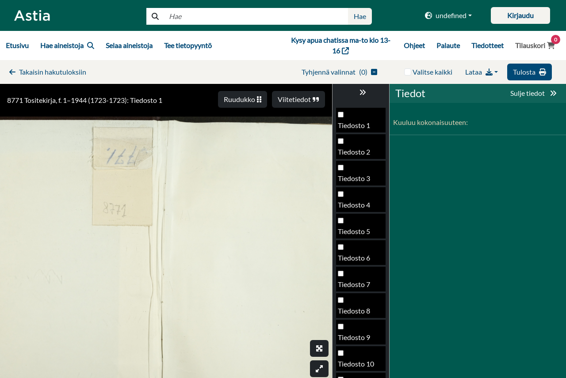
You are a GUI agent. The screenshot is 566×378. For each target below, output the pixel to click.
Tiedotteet (487, 45)
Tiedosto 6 (354, 257)
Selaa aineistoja (129, 45)
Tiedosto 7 (354, 284)
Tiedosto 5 (354, 231)
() (339, 72)
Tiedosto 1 (354, 125)
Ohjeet (414, 45)
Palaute (448, 45)
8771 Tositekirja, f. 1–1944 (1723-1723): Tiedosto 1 (84, 100)
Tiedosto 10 (356, 363)
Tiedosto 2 (354, 151)
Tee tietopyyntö (188, 45)
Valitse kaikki (432, 72)
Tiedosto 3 (354, 178)
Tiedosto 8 (354, 310)
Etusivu (17, 45)
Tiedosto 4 (354, 204)
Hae (360, 16)
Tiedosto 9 (354, 337)
